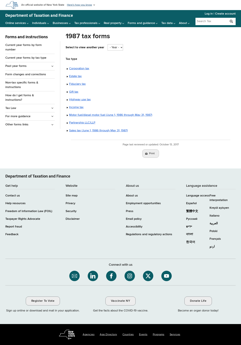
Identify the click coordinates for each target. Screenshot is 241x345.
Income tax (76, 107)
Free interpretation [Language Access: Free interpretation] (219, 198)
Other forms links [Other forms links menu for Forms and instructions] (16, 124)
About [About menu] (183, 23)
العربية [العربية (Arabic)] (214, 223)
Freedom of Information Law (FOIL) (28, 211)
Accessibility (134, 226)
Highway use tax (80, 99)
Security (71, 211)
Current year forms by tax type (25, 57)
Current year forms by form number (23, 47)
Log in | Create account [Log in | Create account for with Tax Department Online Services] (220, 13)
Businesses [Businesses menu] (60, 23)
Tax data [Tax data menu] (167, 23)
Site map (71, 195)
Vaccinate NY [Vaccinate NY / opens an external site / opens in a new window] (120, 300)
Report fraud (13, 226)
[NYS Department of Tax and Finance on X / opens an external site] (148, 276)
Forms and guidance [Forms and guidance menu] (141, 23)
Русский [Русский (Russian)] (191, 218)
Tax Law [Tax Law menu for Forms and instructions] (10, 108)
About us (132, 195)
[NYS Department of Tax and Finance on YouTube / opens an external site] (166, 276)
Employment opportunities (143, 203)
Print (152, 153)
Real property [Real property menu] (113, 23)
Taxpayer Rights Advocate (22, 218)
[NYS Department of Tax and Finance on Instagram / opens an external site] (130, 276)
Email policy (134, 218)
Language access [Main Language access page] (198, 195)
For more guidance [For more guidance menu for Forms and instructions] (17, 116)
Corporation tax (79, 68)
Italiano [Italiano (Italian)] (214, 215)
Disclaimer (73, 218)
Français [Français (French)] (215, 238)
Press (129, 211)
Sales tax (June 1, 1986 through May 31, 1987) (98, 130)
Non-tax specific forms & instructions (21, 85)
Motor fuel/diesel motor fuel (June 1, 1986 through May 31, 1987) (110, 115)
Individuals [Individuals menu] (39, 23)
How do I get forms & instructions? (19, 97)
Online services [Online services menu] (15, 23)
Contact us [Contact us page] (12, 195)
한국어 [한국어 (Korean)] (190, 242)
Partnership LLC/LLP (82, 122)
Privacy (70, 203)
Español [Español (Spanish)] (191, 203)
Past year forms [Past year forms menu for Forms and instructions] (16, 66)
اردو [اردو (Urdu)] (212, 246)
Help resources (15, 203)
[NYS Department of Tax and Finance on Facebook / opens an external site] (111, 276)
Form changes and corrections (25, 74)
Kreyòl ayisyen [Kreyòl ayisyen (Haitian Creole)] (219, 207)
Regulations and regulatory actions (149, 234)
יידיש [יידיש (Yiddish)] (189, 226)
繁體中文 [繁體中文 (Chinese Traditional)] (192, 211)
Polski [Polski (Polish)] (213, 231)
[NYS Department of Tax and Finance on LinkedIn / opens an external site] (93, 276)
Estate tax (75, 76)
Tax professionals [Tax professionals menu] (86, 23)
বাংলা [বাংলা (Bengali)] (189, 234)
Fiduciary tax (77, 83)
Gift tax (73, 91)
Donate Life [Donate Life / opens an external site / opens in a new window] (198, 300)
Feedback (11, 234)
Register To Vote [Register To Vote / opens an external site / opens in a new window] (42, 300)
